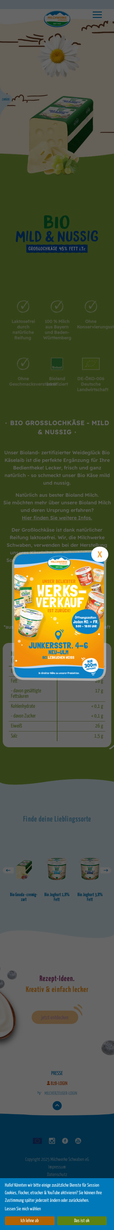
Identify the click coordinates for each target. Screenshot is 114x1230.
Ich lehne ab (30, 1220)
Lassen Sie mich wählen (23, 1209)
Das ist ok (81, 1220)
